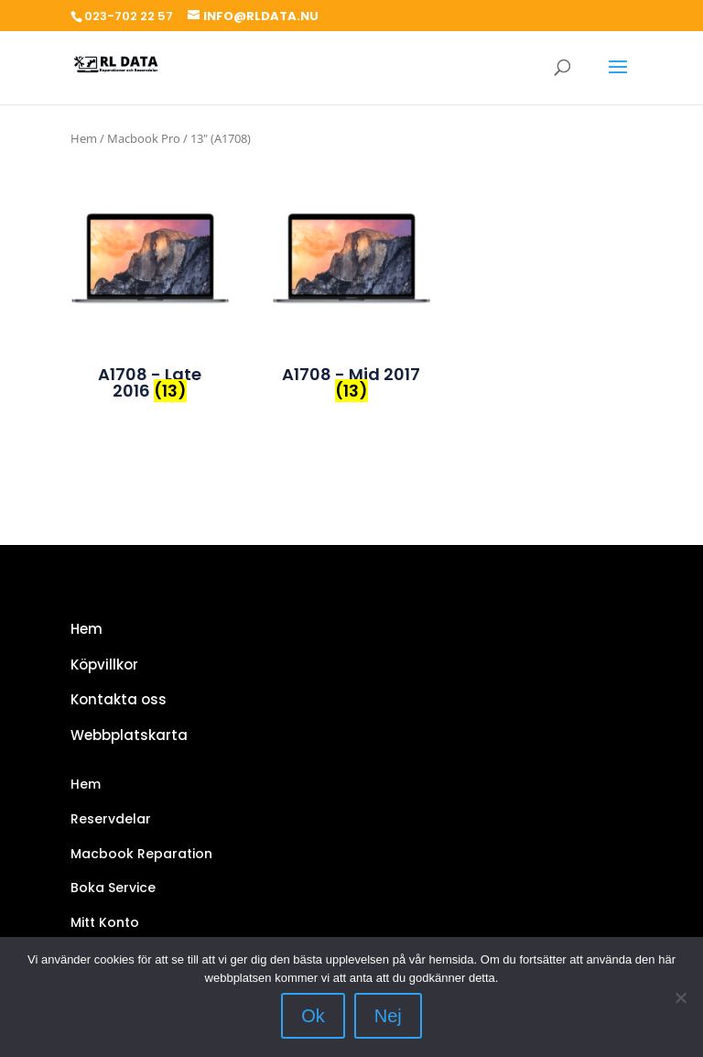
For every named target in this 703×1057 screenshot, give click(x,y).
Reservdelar (110, 819)
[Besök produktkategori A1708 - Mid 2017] (351, 261)
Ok (313, 1016)
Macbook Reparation (141, 854)
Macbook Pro (143, 138)
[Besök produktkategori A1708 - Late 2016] (150, 261)
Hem (83, 138)
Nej (388, 1016)
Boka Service (113, 887)
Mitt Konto (104, 922)
